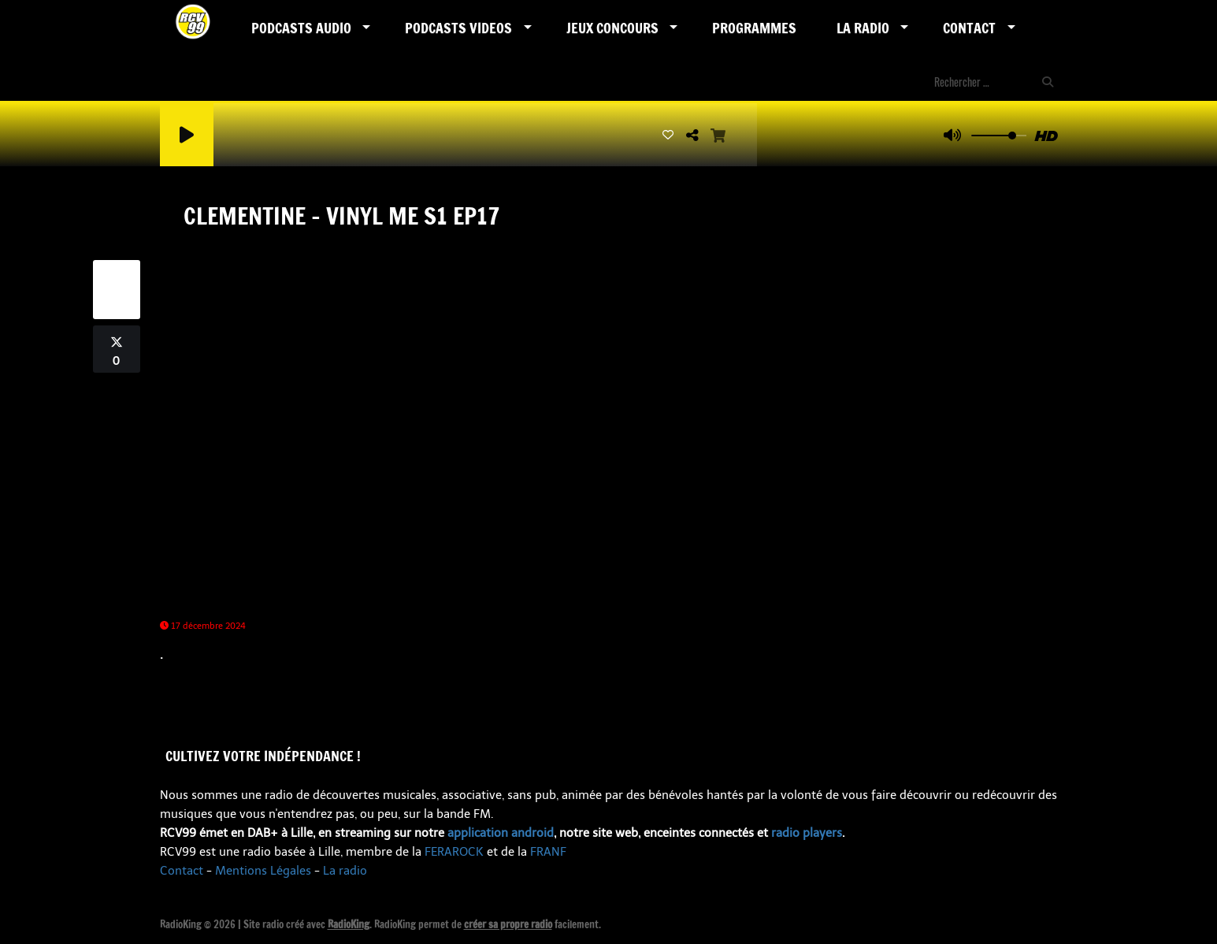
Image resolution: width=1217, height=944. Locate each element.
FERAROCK (454, 852)
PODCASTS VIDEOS (458, 27)
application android (500, 833)
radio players (806, 833)
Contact (969, 27)
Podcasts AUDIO (301, 27)
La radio (345, 871)
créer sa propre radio (508, 924)
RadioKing (348, 924)
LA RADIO (863, 27)
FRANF (548, 852)
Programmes (754, 27)
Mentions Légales (263, 871)
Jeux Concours (612, 27)
